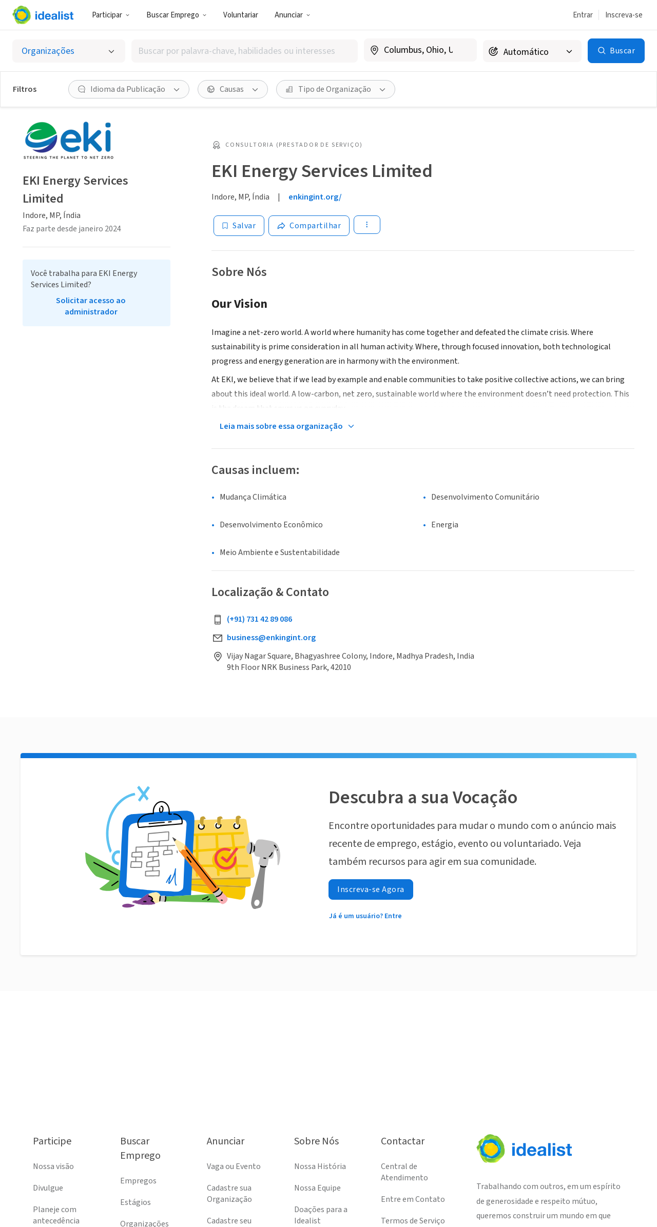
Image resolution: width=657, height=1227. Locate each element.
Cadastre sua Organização (229, 1193)
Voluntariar (240, 15)
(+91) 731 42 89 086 (259, 619)
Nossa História (320, 1166)
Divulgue (48, 1188)
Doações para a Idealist (320, 1215)
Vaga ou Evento (234, 1166)
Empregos (138, 1180)
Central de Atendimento (404, 1172)
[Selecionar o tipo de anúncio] (68, 51)
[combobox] (244, 51)
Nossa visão (53, 1166)
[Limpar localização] (462, 50)
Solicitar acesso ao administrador (91, 306)
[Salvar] (239, 225)
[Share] (309, 225)
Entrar (583, 15)
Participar (111, 15)
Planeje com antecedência (56, 1215)
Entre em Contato (413, 1199)
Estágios (135, 1202)
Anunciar (293, 15)
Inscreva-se (624, 15)
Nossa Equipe (317, 1188)
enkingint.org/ (315, 197)
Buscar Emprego (176, 15)
